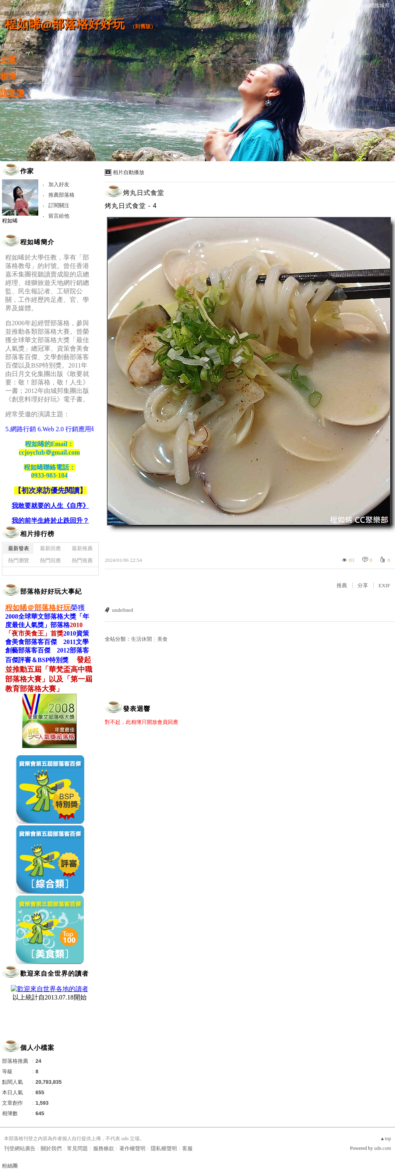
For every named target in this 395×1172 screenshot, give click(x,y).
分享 (363, 585)
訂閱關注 (58, 205)
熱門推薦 (82, 560)
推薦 (342, 585)
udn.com (382, 1148)
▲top (385, 1138)
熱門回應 (50, 560)
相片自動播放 (128, 172)
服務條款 (103, 1148)
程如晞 (10, 221)
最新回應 (50, 548)
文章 (8, 59)
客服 (187, 1148)
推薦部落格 (61, 195)
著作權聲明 (132, 1148)
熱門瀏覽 (18, 560)
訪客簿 (12, 92)
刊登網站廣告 (19, 1148)
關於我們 (51, 1148)
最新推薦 (82, 548)
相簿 (8, 76)
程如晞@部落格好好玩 (64, 24)
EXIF (384, 585)
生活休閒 (141, 639)
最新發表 (18, 548)
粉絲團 (10, 1166)
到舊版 (143, 26)
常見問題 (77, 1148)
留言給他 (58, 216)
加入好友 (58, 184)
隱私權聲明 (164, 1148)
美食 (162, 639)
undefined (122, 610)
